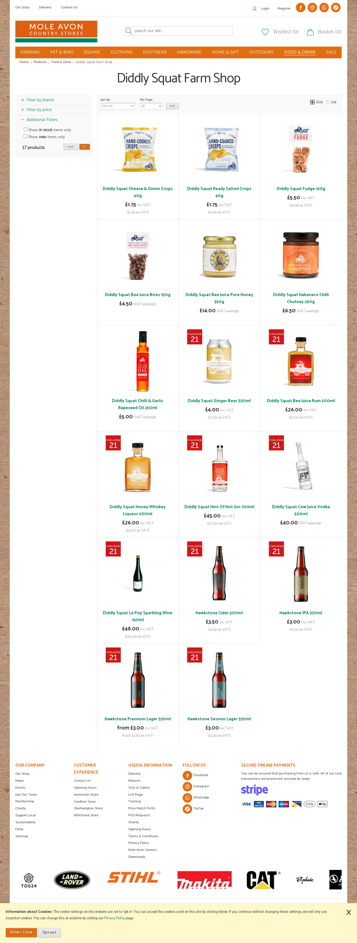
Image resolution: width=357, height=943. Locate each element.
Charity (20, 808)
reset (70, 146)
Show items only (47, 130)
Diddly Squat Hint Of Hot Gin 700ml (219, 506)
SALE (331, 52)
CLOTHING (121, 52)
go (84, 146)
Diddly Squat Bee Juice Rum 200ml (301, 400)
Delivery (45, 7)
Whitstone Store (86, 815)
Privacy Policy (138, 843)
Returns (134, 781)
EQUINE (92, 52)
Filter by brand (40, 99)
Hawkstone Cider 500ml (219, 613)
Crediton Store (85, 802)
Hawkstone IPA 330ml (300, 613)
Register (284, 8)
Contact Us (69, 7)
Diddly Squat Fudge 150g (301, 188)
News (19, 781)
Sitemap (21, 836)
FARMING (30, 52)
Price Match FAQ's (141, 808)
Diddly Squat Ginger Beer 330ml (219, 400)
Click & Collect (139, 788)
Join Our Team (26, 795)
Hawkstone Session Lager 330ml (219, 719)
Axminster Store (86, 795)
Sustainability (25, 822)
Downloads (136, 857)
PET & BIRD (62, 52)
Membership (24, 801)
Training (134, 801)
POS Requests (139, 815)
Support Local (25, 815)
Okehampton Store (88, 808)
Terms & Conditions (143, 836)
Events (20, 788)
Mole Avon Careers (142, 850)
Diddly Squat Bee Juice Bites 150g (137, 294)
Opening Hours (85, 788)
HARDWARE (189, 52)
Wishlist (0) (286, 32)
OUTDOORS (261, 52)
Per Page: (151, 103)
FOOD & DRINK (299, 52)
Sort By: (117, 103)
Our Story (22, 7)
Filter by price (39, 109)
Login (265, 8)
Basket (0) (330, 32)
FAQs (19, 829)
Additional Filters (42, 119)
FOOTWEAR (155, 52)
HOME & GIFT (225, 52)
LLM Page (135, 795)
